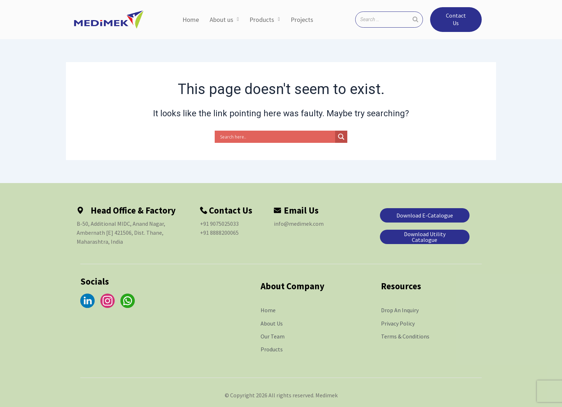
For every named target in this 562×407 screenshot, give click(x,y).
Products (264, 19)
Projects (302, 19)
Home (190, 19)
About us (224, 19)
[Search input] (276, 137)
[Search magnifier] (341, 137)
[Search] (415, 19)
